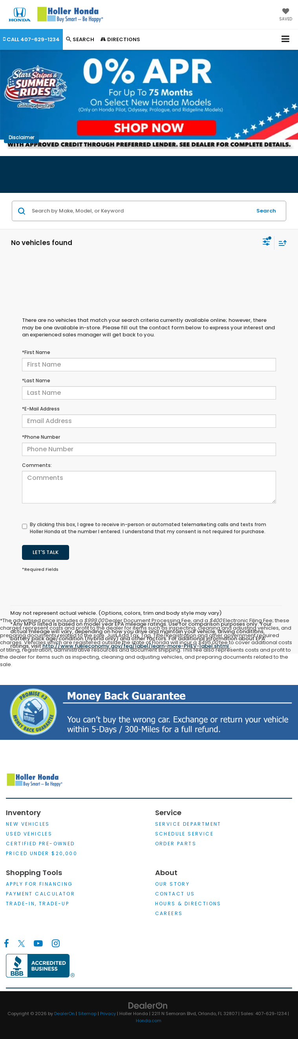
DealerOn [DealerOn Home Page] (64, 1013)
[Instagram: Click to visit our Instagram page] (55, 943)
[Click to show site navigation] (285, 39)
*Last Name (36, 380)
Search (266, 210)
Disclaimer (21, 137)
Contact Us (175, 893)
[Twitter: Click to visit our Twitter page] (21, 943)
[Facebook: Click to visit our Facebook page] (6, 943)
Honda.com (148, 1020)
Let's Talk (46, 552)
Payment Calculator (40, 893)
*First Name (36, 352)
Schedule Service (184, 833)
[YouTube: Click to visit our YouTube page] (38, 943)
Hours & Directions (188, 903)
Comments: (37, 465)
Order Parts (175, 843)
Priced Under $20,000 (41, 853)
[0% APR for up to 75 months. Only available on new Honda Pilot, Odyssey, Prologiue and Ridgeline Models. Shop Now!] (149, 99)
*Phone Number (41, 437)
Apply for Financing (39, 884)
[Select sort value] (280, 243)
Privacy (108, 1013)
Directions (120, 39)
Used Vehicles (29, 833)
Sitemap (87, 1013)
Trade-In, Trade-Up (37, 903)
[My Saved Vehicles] (285, 15)
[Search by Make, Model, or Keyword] (140, 211)
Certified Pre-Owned (40, 843)
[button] (31, 39)
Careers (169, 913)
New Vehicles (28, 824)
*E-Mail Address (41, 408)
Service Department (188, 824)
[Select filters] (266, 243)
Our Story (172, 884)
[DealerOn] (148, 1005)
